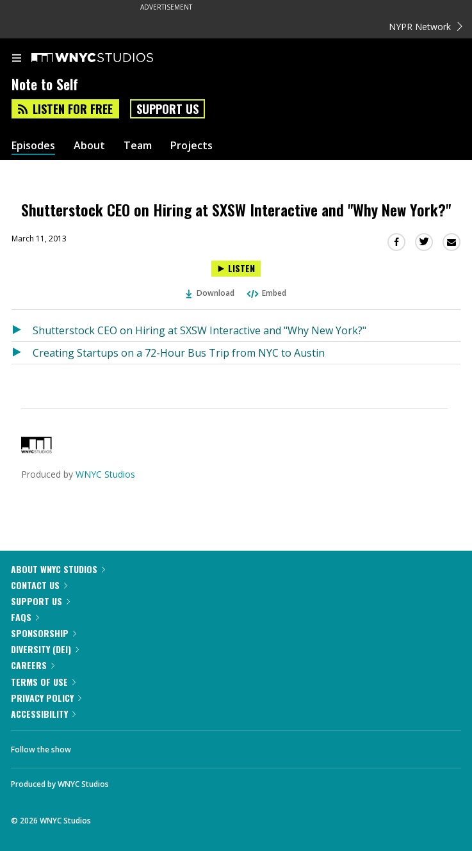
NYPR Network (425, 26)
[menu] (16, 59)
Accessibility (43, 713)
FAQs (25, 617)
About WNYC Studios (58, 569)
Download (210, 293)
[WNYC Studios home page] (108, 58)
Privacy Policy (46, 697)
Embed (265, 293)
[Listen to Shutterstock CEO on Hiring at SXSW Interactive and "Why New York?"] (236, 269)
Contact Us (39, 585)
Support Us (167, 109)
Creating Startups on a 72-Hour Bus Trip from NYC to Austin (179, 353)
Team (138, 146)
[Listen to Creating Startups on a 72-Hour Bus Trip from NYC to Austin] (22, 353)
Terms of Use (43, 681)
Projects (191, 146)
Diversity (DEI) (45, 649)
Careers (32, 665)
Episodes (33, 146)
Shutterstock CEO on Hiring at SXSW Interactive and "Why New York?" (199, 330)
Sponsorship (43, 633)
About (89, 146)
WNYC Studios (105, 474)
